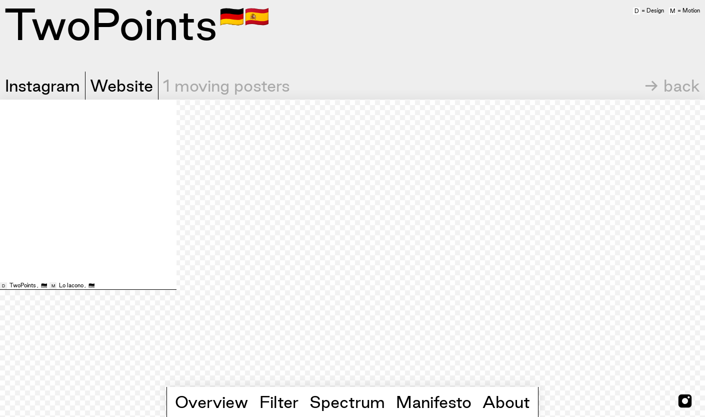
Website (121, 86)
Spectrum (347, 402)
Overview (211, 402)
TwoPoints (23, 285)
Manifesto (434, 402)
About (506, 402)
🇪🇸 (257, 16)
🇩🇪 (232, 16)
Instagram (42, 86)
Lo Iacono (71, 285)
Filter (279, 402)
